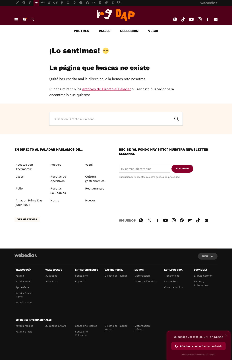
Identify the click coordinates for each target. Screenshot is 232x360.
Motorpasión (142, 275)
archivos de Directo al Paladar (106, 89)
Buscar (32, 19)
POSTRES (81, 31)
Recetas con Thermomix (24, 167)
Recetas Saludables (58, 191)
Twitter (149, 220)
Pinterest (182, 220)
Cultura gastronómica (95, 179)
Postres (55, 164)
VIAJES (105, 31)
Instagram (199, 19)
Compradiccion (173, 287)
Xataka (20, 275)
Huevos (90, 200)
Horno (54, 200)
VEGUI (153, 31)
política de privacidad (168, 177)
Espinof (79, 281)
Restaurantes (94, 188)
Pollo (19, 188)
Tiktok (183, 19)
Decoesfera (171, 281)
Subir (205, 256)
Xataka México (24, 325)
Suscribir (182, 168)
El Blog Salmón (203, 275)
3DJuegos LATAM (55, 325)
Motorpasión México (142, 327)
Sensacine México (86, 325)
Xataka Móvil (23, 281)
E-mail (216, 19)
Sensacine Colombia (81, 333)
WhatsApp (175, 19)
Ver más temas (27, 219)
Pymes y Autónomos (201, 283)
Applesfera (22, 287)
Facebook (208, 19)
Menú (16, 19)
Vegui (89, 164)
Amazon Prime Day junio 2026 (29, 203)
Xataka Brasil (24, 331)
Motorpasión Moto (145, 281)
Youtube (191, 19)
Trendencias (171, 275)
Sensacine (81, 275)
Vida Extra (51, 281)
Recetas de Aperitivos (58, 179)
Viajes (20, 176)
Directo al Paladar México (116, 327)
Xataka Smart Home (24, 295)
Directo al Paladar (116, 275)
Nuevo (24, 19)
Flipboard (190, 220)
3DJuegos (51, 275)
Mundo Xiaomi (24, 302)
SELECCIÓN (129, 31)
